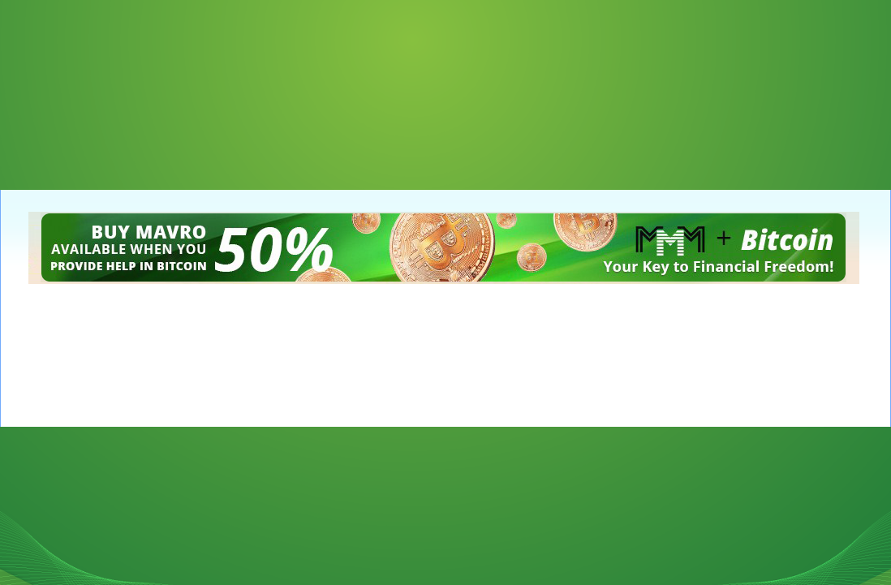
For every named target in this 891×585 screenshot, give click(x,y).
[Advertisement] (81, 81)
